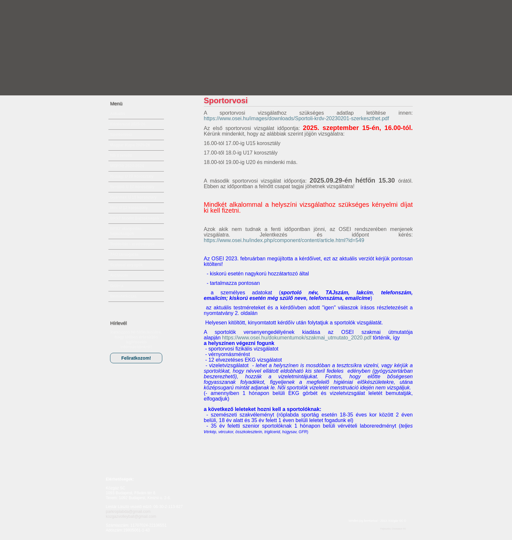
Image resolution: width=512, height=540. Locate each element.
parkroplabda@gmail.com (128, 511)
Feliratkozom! (136, 358)
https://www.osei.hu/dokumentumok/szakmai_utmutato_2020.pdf (296, 337)
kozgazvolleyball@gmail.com (131, 516)
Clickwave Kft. (399, 529)
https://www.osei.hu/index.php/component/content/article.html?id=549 (284, 240)
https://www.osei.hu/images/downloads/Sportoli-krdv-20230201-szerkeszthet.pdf (296, 118)
